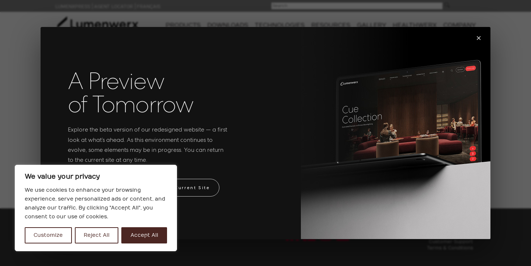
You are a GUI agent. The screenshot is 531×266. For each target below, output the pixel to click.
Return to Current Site (177, 188)
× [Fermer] (478, 38)
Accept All (144, 235)
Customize (48, 235)
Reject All (97, 235)
